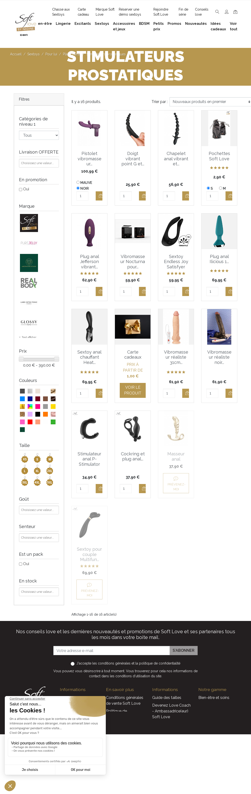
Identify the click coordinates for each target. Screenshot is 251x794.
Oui (26, 189)
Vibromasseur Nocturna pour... (132, 261)
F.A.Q (110, 716)
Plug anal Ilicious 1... (219, 259)
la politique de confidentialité (157, 655)
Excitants (206, 720)
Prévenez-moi (176, 494)
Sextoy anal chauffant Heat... (89, 357)
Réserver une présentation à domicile (119, 738)
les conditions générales (111, 655)
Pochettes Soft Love (219, 156)
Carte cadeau (164, 759)
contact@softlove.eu (84, 689)
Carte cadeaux (132, 354)
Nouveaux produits (169, 751)
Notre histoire (118, 724)
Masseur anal (176, 456)
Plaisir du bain (210, 697)
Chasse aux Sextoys (124, 764)
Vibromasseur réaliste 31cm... (176, 357)
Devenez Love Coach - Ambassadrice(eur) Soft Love (171, 703)
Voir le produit (132, 390)
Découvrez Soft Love (125, 772)
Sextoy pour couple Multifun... (219, 459)
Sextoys (205, 728)
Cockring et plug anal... (133, 456)
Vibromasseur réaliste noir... (219, 357)
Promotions (162, 743)
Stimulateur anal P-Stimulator (89, 459)
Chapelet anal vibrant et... (176, 158)
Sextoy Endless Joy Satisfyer (176, 261)
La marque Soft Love (171, 766)
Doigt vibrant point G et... (132, 158)
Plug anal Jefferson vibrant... (89, 261)
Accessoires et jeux (215, 705)
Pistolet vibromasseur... (89, 158)
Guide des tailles (166, 689)
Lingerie (205, 712)
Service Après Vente (170, 774)
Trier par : (159, 101)
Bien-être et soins (213, 689)
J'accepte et (128, 655)
